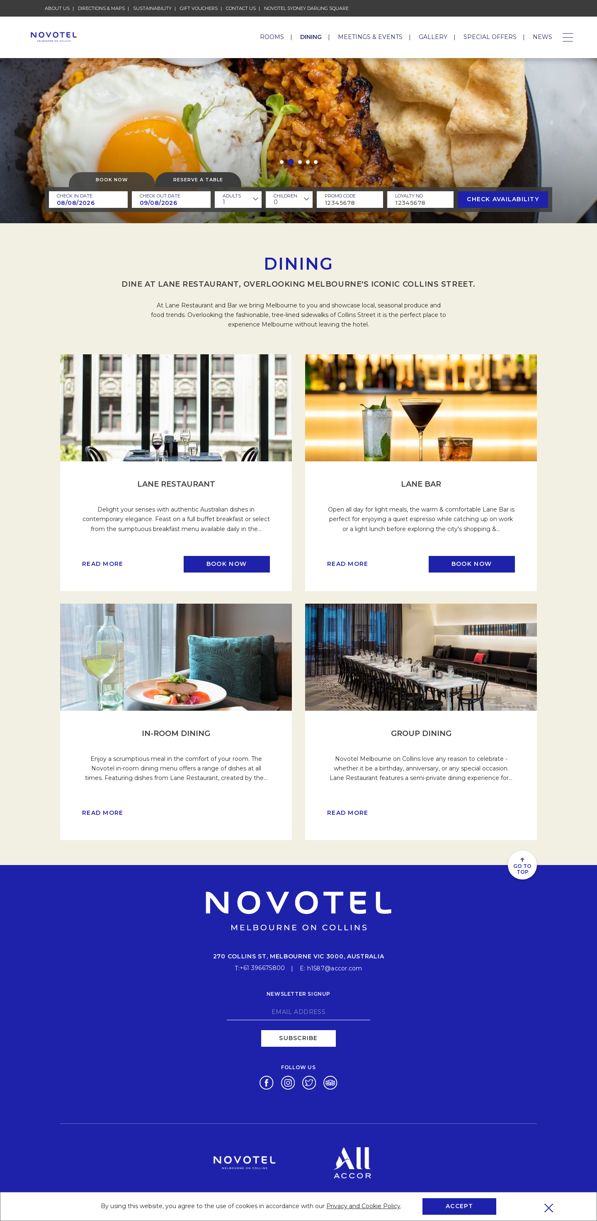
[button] (282, 162)
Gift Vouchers (199, 8)
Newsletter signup (298, 992)
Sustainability (152, 8)
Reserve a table (198, 180)
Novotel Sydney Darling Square (306, 8)
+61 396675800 (262, 966)
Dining (311, 37)
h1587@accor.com (334, 966)
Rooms (272, 37)
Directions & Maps (101, 8)
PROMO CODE (340, 196)
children (285, 196)
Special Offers (490, 37)
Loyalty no (409, 196)
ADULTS (232, 196)
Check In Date (74, 196)
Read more (102, 564)
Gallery (433, 37)
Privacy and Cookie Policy (363, 1206)
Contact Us (241, 8)
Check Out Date (160, 196)
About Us (57, 8)
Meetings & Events (370, 37)
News (542, 37)
